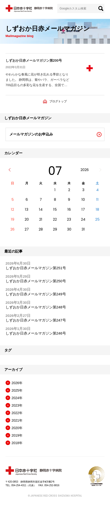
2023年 (17, 405)
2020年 (17, 428)
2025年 (17, 390)
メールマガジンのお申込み (31, 134)
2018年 (17, 443)
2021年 (17, 420)
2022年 (17, 413)
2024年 (17, 398)
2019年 (17, 435)
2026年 (17, 383)
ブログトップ (58, 101)
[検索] (100, 8)
